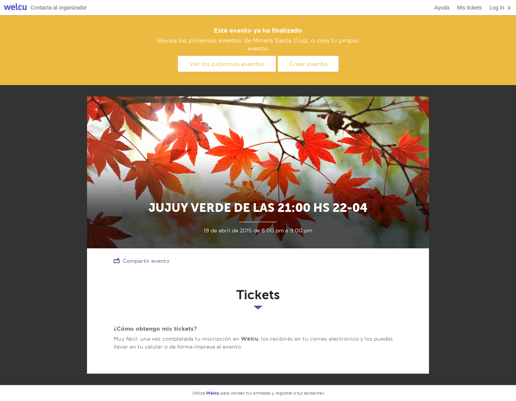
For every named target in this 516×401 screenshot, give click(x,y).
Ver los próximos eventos (226, 63)
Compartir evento (141, 260)
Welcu (15, 8)
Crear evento (308, 63)
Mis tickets (469, 8)
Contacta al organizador (58, 8)
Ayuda (441, 8)
